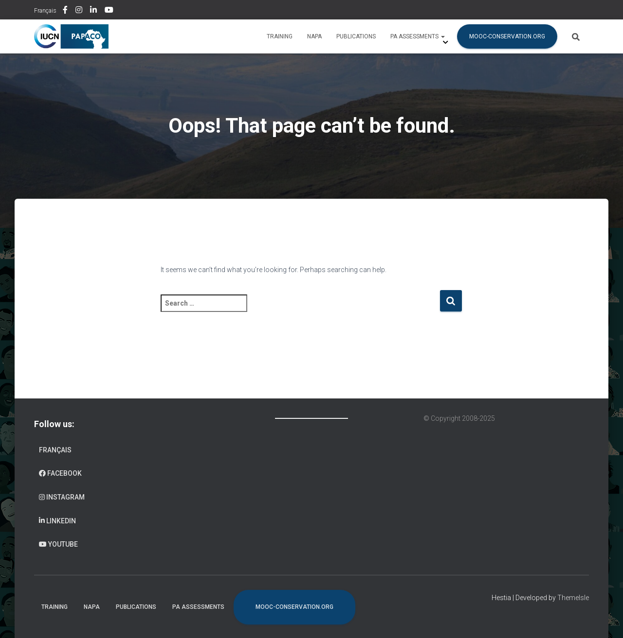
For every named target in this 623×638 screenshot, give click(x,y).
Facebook (66, 11)
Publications (356, 36)
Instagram (79, 11)
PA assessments (417, 36)
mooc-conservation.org (507, 36)
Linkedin (94, 11)
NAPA (314, 36)
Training (280, 36)
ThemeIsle (573, 598)
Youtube (110, 11)
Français (45, 10)
